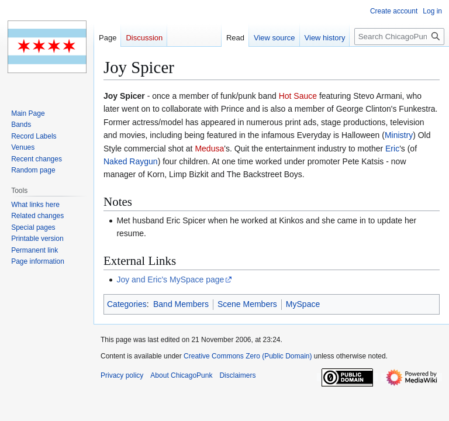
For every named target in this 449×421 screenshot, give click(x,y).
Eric (392, 148)
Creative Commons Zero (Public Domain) (248, 356)
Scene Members (247, 304)
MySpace (303, 304)
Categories (127, 304)
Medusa (209, 148)
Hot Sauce (298, 96)
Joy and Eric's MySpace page (170, 279)
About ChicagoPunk (181, 375)
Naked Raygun (130, 161)
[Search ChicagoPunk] (399, 36)
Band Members (181, 304)
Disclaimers (237, 375)
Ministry (399, 135)
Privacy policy (122, 375)
